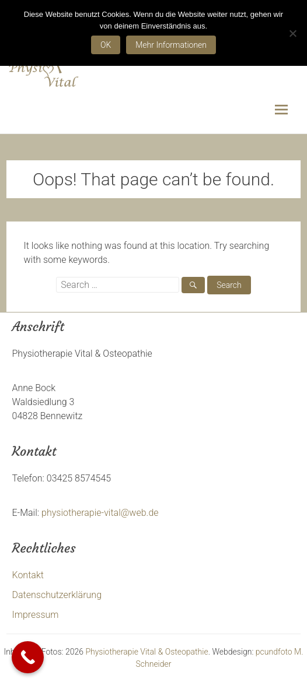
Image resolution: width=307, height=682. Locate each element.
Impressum (35, 614)
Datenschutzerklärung (57, 594)
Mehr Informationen (171, 45)
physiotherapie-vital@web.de (100, 512)
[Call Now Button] (28, 657)
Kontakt (28, 575)
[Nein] (292, 33)
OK (105, 45)
